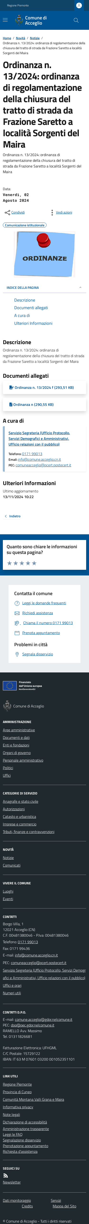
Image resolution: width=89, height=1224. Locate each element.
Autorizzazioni (14, 809)
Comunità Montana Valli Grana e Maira (33, 1099)
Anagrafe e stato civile (20, 801)
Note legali (11, 1114)
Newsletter (12, 1182)
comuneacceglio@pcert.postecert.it (43, 465)
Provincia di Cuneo (17, 1092)
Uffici (7, 775)
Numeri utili (12, 993)
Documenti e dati (16, 737)
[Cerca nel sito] (74, 20)
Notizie (35, 37)
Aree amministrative (19, 730)
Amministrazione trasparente (26, 1129)
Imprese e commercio (19, 824)
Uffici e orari (12, 985)
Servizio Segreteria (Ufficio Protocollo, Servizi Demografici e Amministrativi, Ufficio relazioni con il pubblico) (39, 438)
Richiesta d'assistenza (20, 1151)
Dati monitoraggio (17, 1200)
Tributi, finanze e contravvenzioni (28, 831)
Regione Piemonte (18, 5)
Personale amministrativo (23, 760)
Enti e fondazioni (16, 745)
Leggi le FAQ (13, 1134)
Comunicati (11, 865)
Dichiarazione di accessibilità (25, 1122)
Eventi (8, 899)
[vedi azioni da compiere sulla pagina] (60, 212)
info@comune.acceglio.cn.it (39, 459)
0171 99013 (32, 453)
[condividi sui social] (14, 212)
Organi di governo (17, 752)
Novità (20, 37)
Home (7, 37)
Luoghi (8, 891)
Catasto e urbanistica (19, 816)
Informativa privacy (18, 1107)
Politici (8, 768)
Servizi (56, 1200)
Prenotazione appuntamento (25, 1146)
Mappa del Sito (64, 1206)
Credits (27, 1206)
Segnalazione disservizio (22, 1140)
